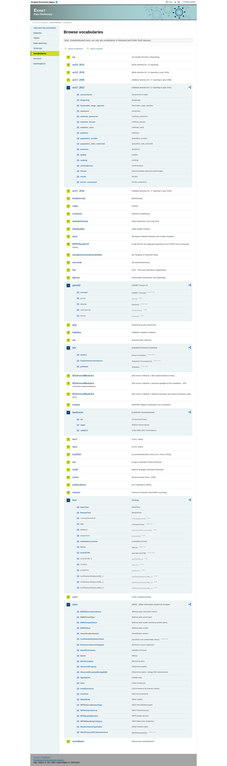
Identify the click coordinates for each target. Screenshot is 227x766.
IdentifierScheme (87, 650)
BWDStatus (85, 628)
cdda (75, 206)
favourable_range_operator (92, 106)
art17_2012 (78, 87)
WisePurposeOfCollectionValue (94, 732)
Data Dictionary (55, 22)
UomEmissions (87, 689)
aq (73, 57)
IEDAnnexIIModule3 (83, 383)
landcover (77, 412)
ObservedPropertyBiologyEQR (93, 672)
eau (82, 524)
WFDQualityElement (89, 716)
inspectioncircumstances (91, 361)
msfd (75, 469)
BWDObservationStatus (90, 612)
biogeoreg (84, 100)
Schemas (37, 48)
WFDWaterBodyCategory (91, 721)
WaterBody (85, 699)
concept (83, 292)
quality (83, 155)
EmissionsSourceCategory (92, 645)
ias (74, 340)
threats (83, 171)
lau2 (74, 447)
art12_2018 (78, 72)
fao (74, 270)
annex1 (83, 355)
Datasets (37, 33)
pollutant (84, 366)
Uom (82, 683)
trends (83, 176)
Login (171, 2)
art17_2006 (78, 80)
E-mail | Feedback (41, 757)
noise (75, 477)
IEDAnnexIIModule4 (83, 394)
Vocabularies (39, 53)
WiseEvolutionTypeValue (91, 727)
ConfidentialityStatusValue (92, 639)
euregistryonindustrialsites (87, 255)
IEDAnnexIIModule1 (83, 375)
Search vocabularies (75, 49)
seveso (76, 492)
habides (76, 332)
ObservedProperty (88, 667)
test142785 (85, 553)
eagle (82, 425)
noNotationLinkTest (89, 541)
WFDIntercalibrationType (91, 705)
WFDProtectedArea (88, 710)
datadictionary (80, 221)
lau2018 (76, 454)
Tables (36, 38)
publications (79, 485)
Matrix (83, 656)
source (83, 304)
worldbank (78, 741)
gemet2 (76, 285)
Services (37, 58)
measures (84, 111)
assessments (86, 95)
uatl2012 (84, 430)
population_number (89, 138)
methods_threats (87, 122)
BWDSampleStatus (88, 622)
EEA (45, 2)
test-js (83, 547)
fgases (76, 277)
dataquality (78, 229)
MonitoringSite (86, 661)
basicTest (84, 507)
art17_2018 (78, 191)
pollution (84, 133)
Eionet (44, 22)
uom (74, 597)
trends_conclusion (88, 182)
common (77, 213)
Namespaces (39, 63)
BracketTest (85, 513)
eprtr (75, 236)
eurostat (77, 262)
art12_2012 (78, 64)
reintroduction (86, 166)
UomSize (84, 694)
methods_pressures (89, 116)
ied (74, 347)
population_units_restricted (92, 144)
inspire (76, 404)
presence (84, 149)
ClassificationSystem (89, 633)
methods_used (86, 127)
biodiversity (78, 198)
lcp (74, 462)
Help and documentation (44, 28)
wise (74, 604)
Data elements (40, 43)
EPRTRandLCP (80, 244)
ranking (83, 160)
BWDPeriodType (87, 617)
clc (81, 419)
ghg (74, 325)
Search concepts (96, 49)
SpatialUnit (85, 678)
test (74, 500)
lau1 (74, 439)
